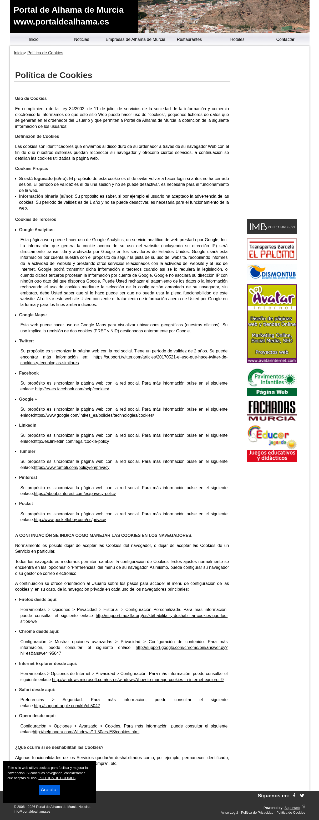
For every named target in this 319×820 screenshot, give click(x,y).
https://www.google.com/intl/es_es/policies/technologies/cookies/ (94, 415)
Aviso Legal (229, 812)
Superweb (292, 808)
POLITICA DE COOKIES (56, 778)
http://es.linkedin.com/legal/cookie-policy (71, 441)
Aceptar (49, 789)
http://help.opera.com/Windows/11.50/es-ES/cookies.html (86, 732)
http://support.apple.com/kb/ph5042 (67, 705)
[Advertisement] (272, 133)
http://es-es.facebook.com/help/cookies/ (72, 389)
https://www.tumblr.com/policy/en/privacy (71, 467)
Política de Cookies (290, 812)
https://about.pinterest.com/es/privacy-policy (75, 493)
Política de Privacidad (257, 812)
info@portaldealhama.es (32, 811)
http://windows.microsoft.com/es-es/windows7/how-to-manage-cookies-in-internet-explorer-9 (138, 679)
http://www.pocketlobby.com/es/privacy (70, 519)
